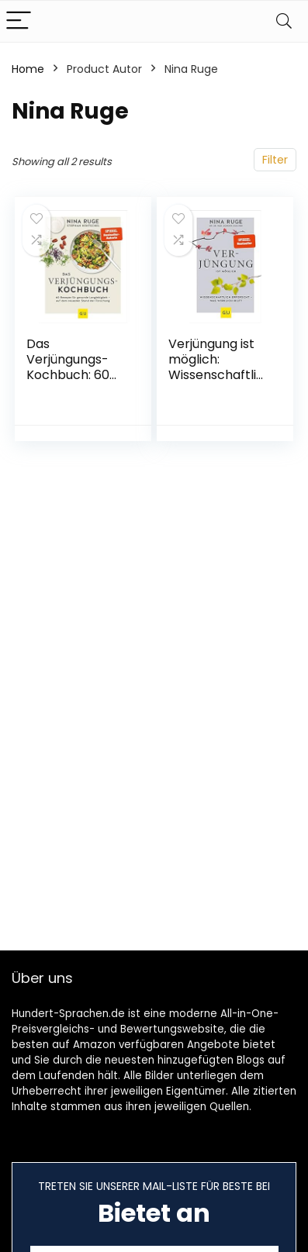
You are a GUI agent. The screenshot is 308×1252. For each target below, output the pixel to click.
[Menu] (18, 21)
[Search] (284, 21)
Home (28, 69)
